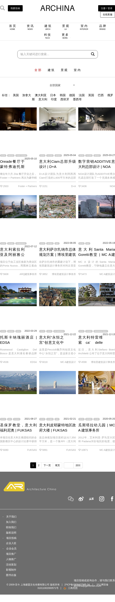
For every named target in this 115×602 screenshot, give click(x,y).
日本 (53, 95)
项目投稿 (11, 537)
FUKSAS (16, 419)
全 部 (37, 70)
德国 (72, 95)
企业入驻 (11, 543)
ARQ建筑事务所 (21, 243)
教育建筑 (89, 419)
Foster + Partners (21, 155)
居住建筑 (10, 243)
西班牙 (64, 99)
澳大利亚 (41, 95)
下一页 (47, 465)
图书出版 (11, 575)
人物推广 (11, 559)
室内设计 (58, 155)
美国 (16, 95)
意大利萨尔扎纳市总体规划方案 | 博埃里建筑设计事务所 (57, 254)
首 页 (12, 27)
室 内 (84, 27)
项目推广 (11, 553)
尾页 (57, 465)
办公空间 (50, 155)
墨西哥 (77, 99)
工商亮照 (70, 588)
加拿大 (26, 95)
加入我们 (11, 521)
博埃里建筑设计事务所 (101, 331)
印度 (54, 99)
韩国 (63, 95)
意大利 (42, 99)
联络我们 (11, 527)
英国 (91, 95)
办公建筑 (50, 419)
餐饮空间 (10, 155)
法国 (82, 95)
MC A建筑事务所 (59, 331)
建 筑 (47, 27)
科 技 (47, 36)
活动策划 (11, 564)
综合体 (49, 331)
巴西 (101, 95)
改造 (57, 243)
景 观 (65, 27)
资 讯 (30, 27)
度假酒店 (10, 331)
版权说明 (11, 532)
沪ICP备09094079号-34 (77, 584)
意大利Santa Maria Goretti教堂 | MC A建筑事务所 (96, 254)
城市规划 (50, 243)
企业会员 (11, 548)
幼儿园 (96, 419)
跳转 (78, 465)
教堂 (88, 243)
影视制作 (11, 569)
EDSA (18, 331)
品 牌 (102, 27)
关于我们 (11, 516)
